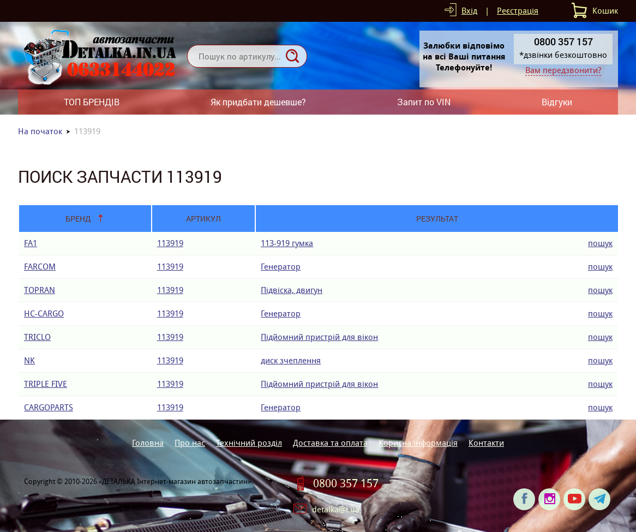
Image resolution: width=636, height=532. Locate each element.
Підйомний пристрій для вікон (319, 337)
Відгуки (557, 101)
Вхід (469, 10)
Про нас (190, 443)
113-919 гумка (287, 243)
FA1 (30, 243)
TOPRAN (39, 290)
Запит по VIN (424, 101)
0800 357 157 (346, 483)
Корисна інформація (418, 443)
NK (29, 360)
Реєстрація (517, 10)
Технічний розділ (249, 443)
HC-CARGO (44, 313)
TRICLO (37, 337)
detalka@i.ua (335, 509)
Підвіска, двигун (291, 290)
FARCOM (40, 266)
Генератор (281, 266)
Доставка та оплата (330, 443)
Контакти (486, 443)
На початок (40, 131)
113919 (170, 243)
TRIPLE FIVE (45, 384)
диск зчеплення (291, 360)
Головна (148, 443)
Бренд (78, 218)
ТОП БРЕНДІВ (91, 101)
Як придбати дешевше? (258, 101)
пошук (600, 243)
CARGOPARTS (48, 407)
